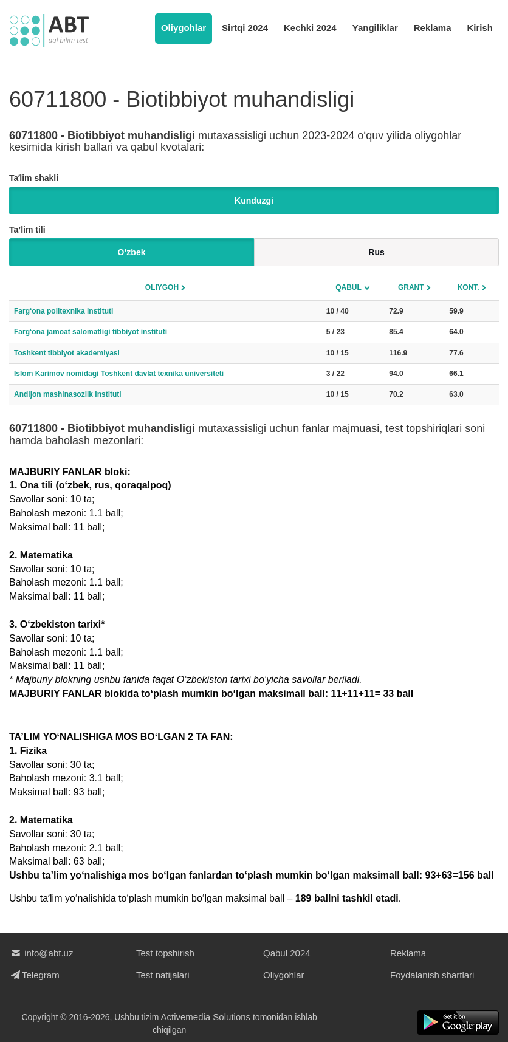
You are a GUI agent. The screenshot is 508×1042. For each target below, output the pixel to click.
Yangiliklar (375, 27)
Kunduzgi (254, 200)
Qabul (348, 287)
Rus (376, 252)
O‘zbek (132, 252)
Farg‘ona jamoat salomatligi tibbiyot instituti (90, 331)
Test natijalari (163, 975)
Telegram (34, 975)
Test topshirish (165, 953)
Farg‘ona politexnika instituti (63, 311)
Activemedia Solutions (206, 1017)
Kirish (480, 27)
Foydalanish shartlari (432, 975)
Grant (411, 287)
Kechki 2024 (310, 27)
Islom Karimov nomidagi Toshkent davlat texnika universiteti (119, 373)
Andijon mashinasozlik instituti (68, 394)
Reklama (432, 27)
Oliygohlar (183, 27)
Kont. (468, 287)
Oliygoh (162, 287)
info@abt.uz (41, 953)
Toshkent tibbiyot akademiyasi (67, 353)
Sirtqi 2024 (245, 27)
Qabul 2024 (287, 953)
